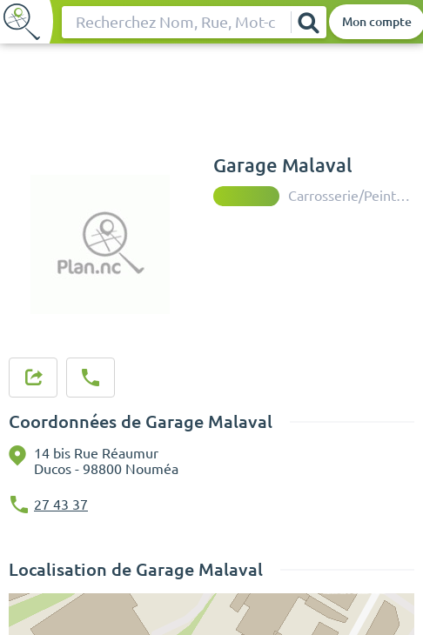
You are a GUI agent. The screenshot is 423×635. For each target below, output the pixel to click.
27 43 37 (61, 504)
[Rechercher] (308, 22)
